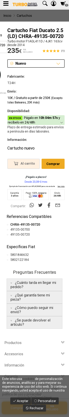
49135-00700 (20, 229)
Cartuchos (24, 16)
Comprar (53, 164)
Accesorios (34, 354)
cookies (28, 379)
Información (34, 365)
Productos (34, 342)
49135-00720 (20, 234)
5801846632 (19, 255)
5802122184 (19, 260)
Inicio (7, 16)
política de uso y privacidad (21, 394)
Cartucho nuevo (21, 148)
